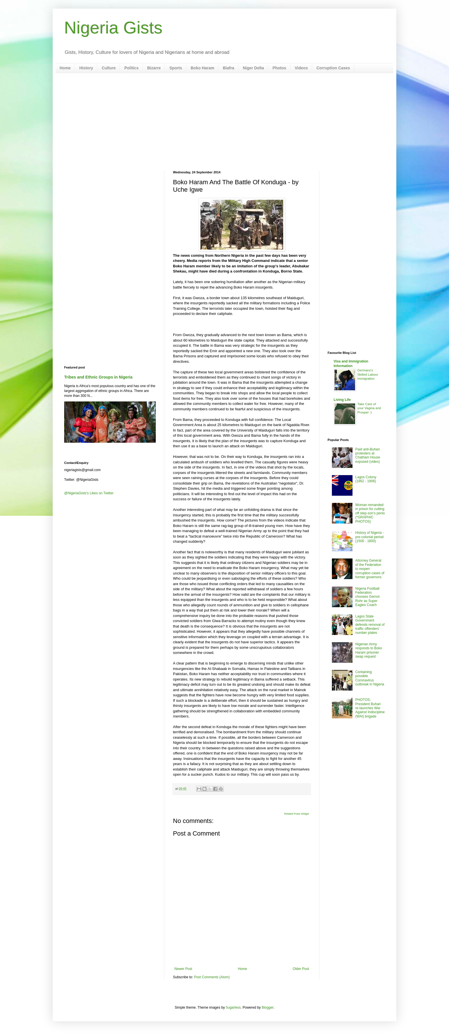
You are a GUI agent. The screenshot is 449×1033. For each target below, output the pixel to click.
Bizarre (154, 68)
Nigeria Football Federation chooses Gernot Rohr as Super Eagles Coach (367, 597)
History (86, 68)
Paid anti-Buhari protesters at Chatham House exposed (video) (367, 455)
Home (65, 68)
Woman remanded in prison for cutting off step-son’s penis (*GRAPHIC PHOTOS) (370, 513)
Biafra (228, 68)
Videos (301, 68)
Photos (279, 68)
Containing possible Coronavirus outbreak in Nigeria (369, 678)
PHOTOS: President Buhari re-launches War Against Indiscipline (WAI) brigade (370, 708)
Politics (131, 68)
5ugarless (233, 1007)
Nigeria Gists (113, 27)
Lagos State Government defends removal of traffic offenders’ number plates (370, 624)
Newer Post (183, 969)
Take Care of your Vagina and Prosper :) (369, 408)
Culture (109, 68)
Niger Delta (253, 68)
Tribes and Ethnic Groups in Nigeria (98, 377)
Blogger (267, 1007)
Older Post (301, 969)
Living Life (342, 400)
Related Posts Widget (296, 813)
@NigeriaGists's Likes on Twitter (88, 493)
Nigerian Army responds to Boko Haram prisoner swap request (368, 650)
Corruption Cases (333, 68)
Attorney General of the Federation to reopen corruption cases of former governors (369, 568)
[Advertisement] (224, 122)
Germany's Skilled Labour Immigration (367, 374)
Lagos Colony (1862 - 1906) (365, 479)
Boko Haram (202, 68)
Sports (175, 68)
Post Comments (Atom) (212, 977)
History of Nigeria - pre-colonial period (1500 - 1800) (369, 537)
